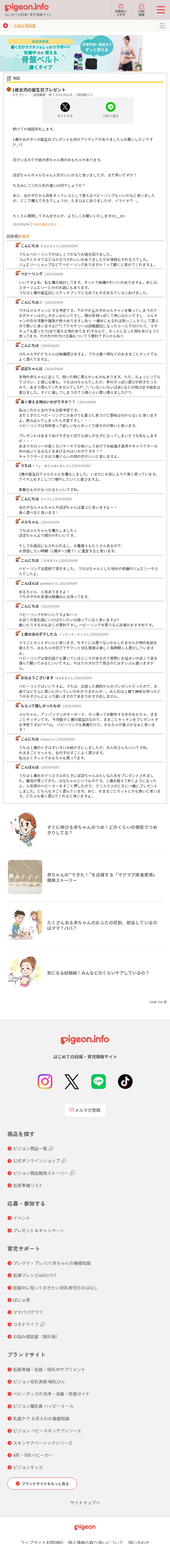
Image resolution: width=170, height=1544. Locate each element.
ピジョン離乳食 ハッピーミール (43, 1406)
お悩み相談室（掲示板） (36, 1336)
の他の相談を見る (45, 224)
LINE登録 (141, 9)
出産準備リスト (28, 1185)
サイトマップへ (85, 1502)
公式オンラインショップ (36, 1160)
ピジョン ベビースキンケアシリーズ (47, 1431)
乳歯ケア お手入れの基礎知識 (41, 1418)
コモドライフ (26, 1324)
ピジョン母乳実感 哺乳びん (39, 1381)
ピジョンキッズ (28, 1467)
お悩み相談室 (25, 25)
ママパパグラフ (28, 1312)
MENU (162, 25)
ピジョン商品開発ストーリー (40, 1173)
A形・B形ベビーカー (33, 1455)
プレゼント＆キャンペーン (38, 1230)
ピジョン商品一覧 (30, 1148)
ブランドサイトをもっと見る (45, 1483)
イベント (21, 1218)
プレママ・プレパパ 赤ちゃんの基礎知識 (52, 1263)
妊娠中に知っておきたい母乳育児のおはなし (55, 1288)
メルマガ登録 (85, 1110)
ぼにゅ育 (21, 1300)
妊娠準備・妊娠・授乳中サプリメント (49, 1369)
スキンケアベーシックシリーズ (42, 1443)
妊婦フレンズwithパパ (34, 1275)
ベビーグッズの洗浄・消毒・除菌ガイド (51, 1394)
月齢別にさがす (121, 9)
